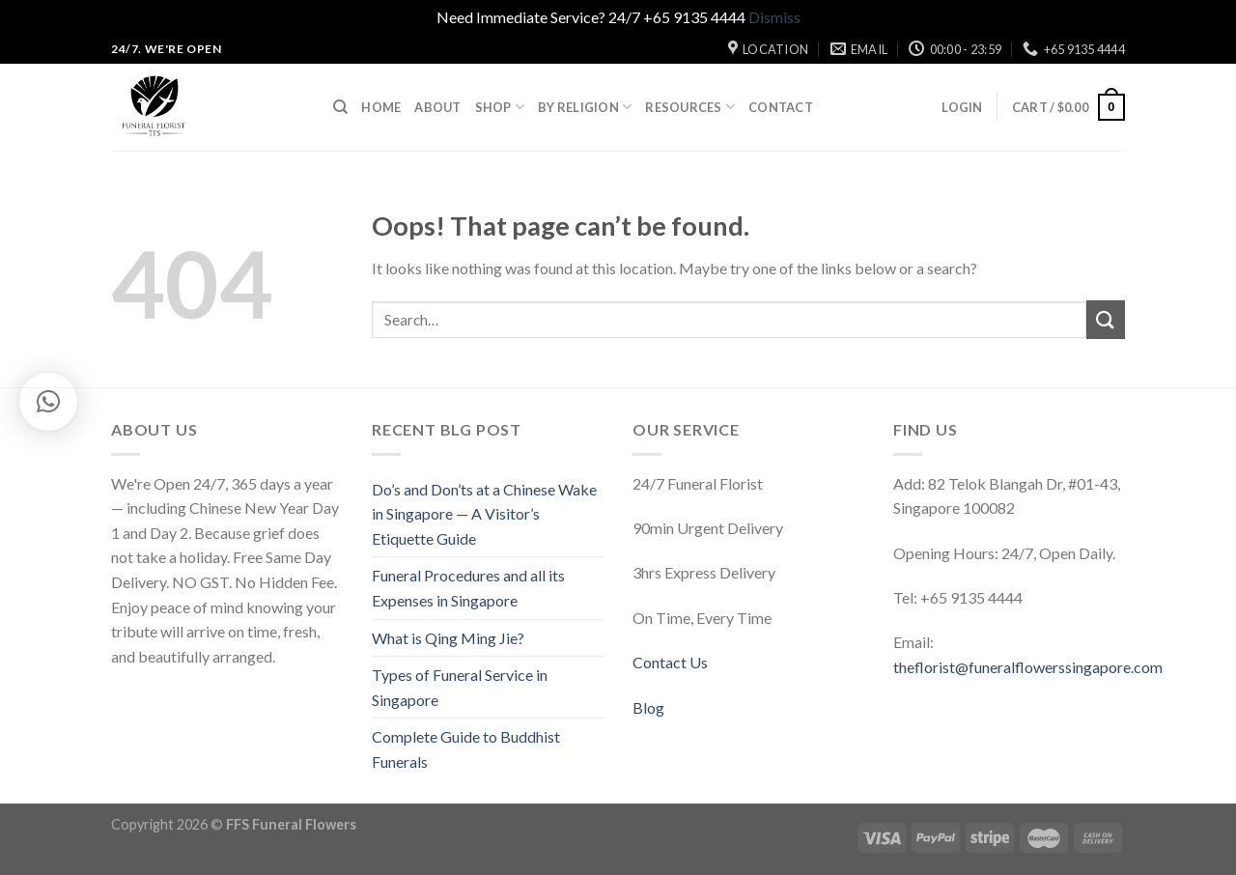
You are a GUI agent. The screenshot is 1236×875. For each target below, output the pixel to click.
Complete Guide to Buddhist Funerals (466, 749)
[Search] (340, 107)
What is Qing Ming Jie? (448, 638)
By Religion (585, 107)
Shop (499, 107)
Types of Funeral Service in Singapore (460, 687)
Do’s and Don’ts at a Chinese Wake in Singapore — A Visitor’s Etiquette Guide (484, 514)
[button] (48, 402)
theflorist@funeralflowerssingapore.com (1028, 667)
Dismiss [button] (774, 17)
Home (381, 107)
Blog (648, 707)
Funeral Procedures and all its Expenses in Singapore (468, 587)
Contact (780, 107)
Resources (690, 107)
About (437, 107)
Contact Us (670, 662)
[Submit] (1105, 319)
